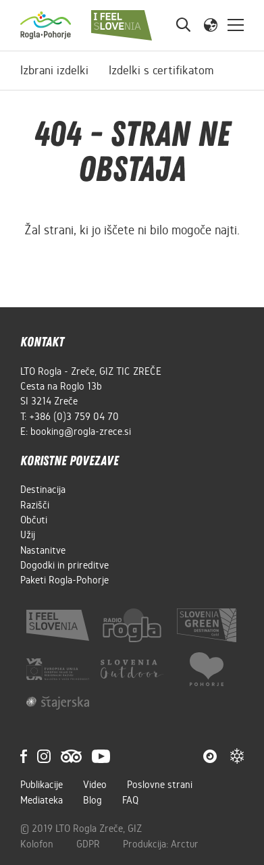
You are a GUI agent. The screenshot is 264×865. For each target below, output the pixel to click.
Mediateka (41, 800)
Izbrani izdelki (54, 70)
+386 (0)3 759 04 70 (74, 417)
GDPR (89, 844)
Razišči (34, 505)
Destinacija (42, 489)
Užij (27, 535)
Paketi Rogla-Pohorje (64, 580)
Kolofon (38, 844)
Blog (92, 800)
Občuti (33, 520)
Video (95, 785)
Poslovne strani (159, 785)
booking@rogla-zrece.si (80, 431)
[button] (210, 24)
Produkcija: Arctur (161, 844)
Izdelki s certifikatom (161, 70)
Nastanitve (42, 550)
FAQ (130, 800)
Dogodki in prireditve (64, 565)
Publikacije (41, 785)
